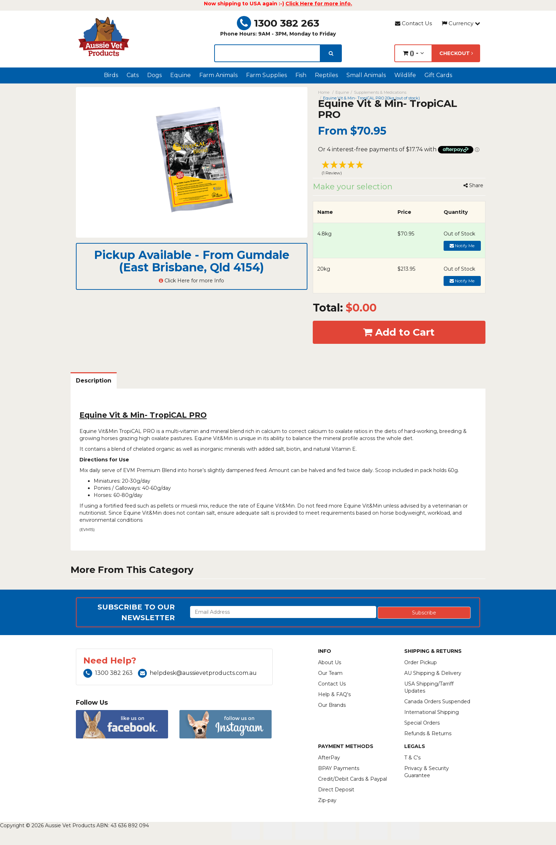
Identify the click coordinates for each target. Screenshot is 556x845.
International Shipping (431, 712)
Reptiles (326, 75)
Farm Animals (218, 75)
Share (473, 185)
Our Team (330, 673)
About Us (329, 662)
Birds (111, 75)
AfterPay (329, 757)
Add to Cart (399, 332)
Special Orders (422, 723)
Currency (461, 23)
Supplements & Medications (380, 92)
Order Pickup (420, 662)
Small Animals (366, 75)
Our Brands (332, 705)
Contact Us (413, 23)
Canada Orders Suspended (437, 701)
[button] (399, 169)
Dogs (154, 75)
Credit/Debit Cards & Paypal (352, 779)
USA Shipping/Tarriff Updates (429, 687)
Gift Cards (438, 75)
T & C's (412, 757)
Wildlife (405, 75)
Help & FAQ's (334, 694)
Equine (180, 75)
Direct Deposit (336, 789)
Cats (133, 75)
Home (323, 92)
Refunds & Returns (427, 733)
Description (93, 380)
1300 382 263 (278, 23)
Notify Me (462, 245)
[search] (331, 53)
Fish (300, 75)
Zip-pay (327, 800)
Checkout (456, 53)
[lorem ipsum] (267, 53)
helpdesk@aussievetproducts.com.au (197, 673)
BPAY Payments (338, 768)
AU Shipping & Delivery (432, 673)
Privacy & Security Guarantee (426, 772)
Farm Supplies (266, 75)
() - (413, 53)
